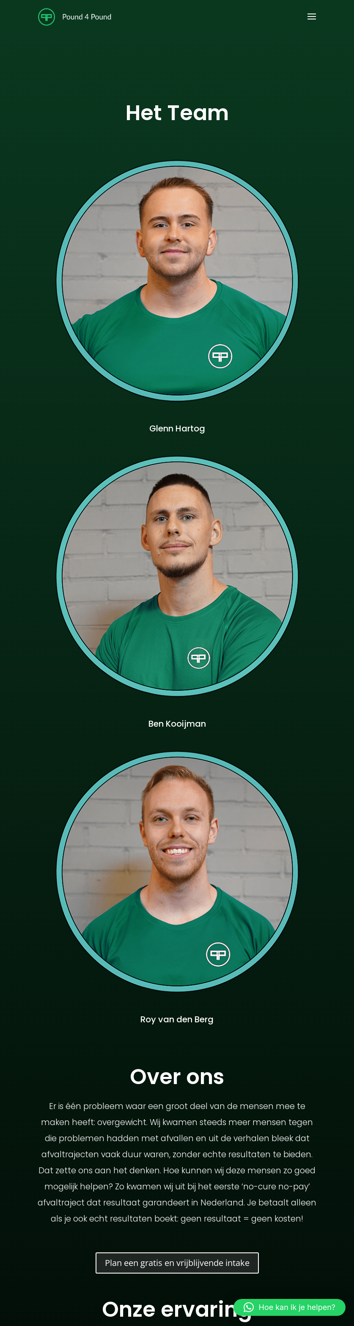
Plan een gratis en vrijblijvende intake (177, 1262)
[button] (289, 1307)
